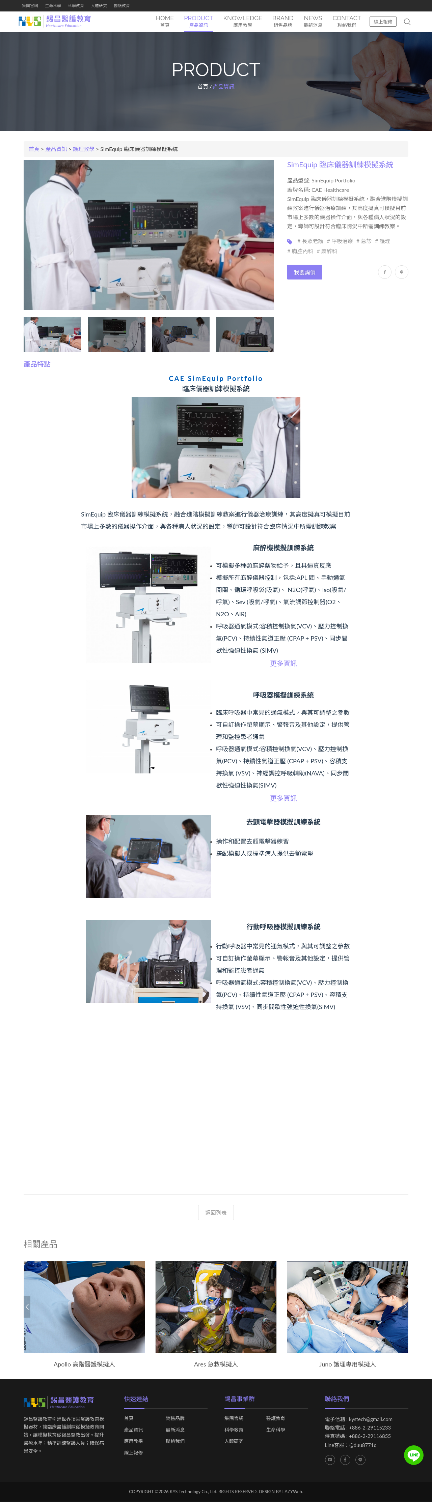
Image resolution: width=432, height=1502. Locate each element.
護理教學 (83, 149)
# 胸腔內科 (300, 251)
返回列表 (216, 1213)
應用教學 (133, 1441)
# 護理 (382, 241)
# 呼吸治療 (340, 241)
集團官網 (30, 5)
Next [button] (405, 1307)
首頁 (202, 87)
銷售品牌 (175, 1418)
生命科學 (53, 5)
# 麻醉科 (327, 251)
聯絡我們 (175, 1441)
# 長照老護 (310, 241)
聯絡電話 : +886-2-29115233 (358, 1427)
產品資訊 (56, 149)
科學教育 (76, 5)
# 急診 (364, 241)
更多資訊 (283, 663)
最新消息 (175, 1429)
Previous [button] (27, 1307)
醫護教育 (122, 5)
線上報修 (383, 22)
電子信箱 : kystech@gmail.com (359, 1419)
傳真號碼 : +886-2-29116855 (358, 1436)
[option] (84, 1315)
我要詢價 (305, 272)
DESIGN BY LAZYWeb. (281, 1491)
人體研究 (99, 5)
